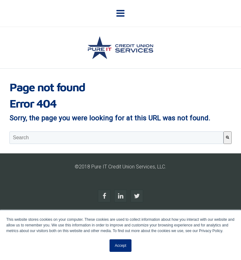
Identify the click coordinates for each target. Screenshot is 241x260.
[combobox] (116, 137)
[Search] (227, 137)
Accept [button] (120, 245)
